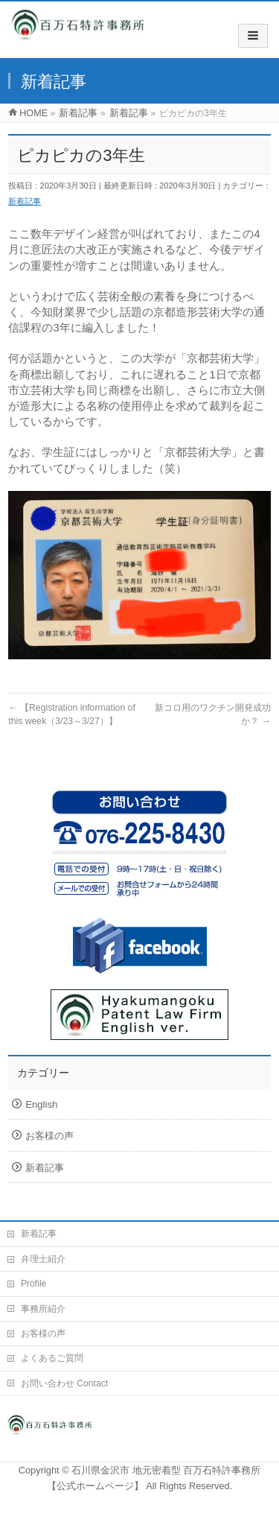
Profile (33, 1283)
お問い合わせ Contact (64, 1383)
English (41, 1104)
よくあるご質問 (52, 1358)
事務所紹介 (43, 1309)
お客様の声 (49, 1135)
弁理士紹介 (43, 1259)
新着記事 (24, 201)
